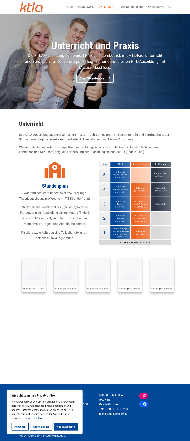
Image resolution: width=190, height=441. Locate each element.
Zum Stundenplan (92, 80)
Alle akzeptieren (66, 426)
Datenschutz (58, 436)
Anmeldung (156, 7)
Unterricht (107, 7)
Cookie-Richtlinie (34, 418)
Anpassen (20, 426)
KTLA (23, 436)
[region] (45, 412)
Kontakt (32, 436)
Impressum (44, 436)
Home (69, 7)
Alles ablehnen (41, 426)
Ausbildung (86, 7)
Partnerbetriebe (131, 7)
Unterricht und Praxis (95, 47)
